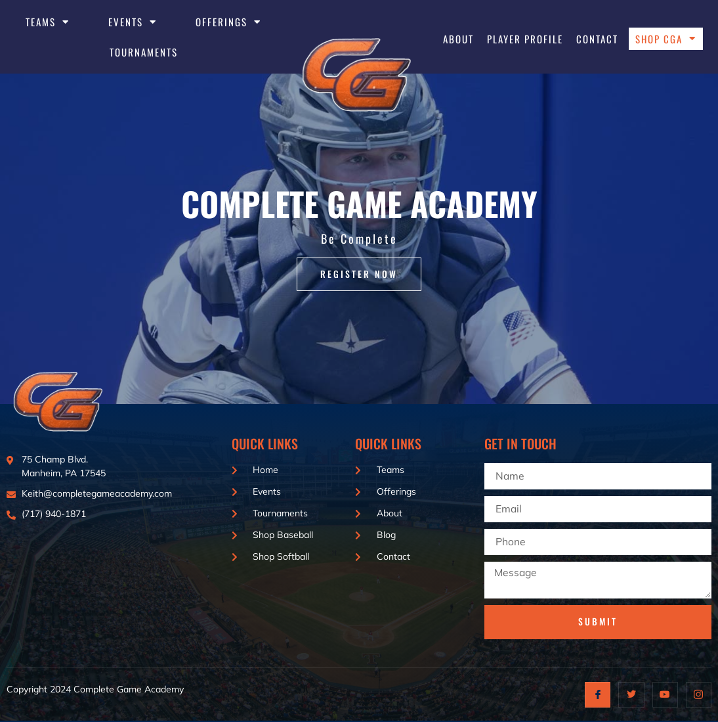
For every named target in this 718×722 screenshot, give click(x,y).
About (458, 39)
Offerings (228, 22)
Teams (48, 22)
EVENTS (132, 22)
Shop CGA (665, 39)
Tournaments (144, 52)
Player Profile (525, 39)
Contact (597, 39)
